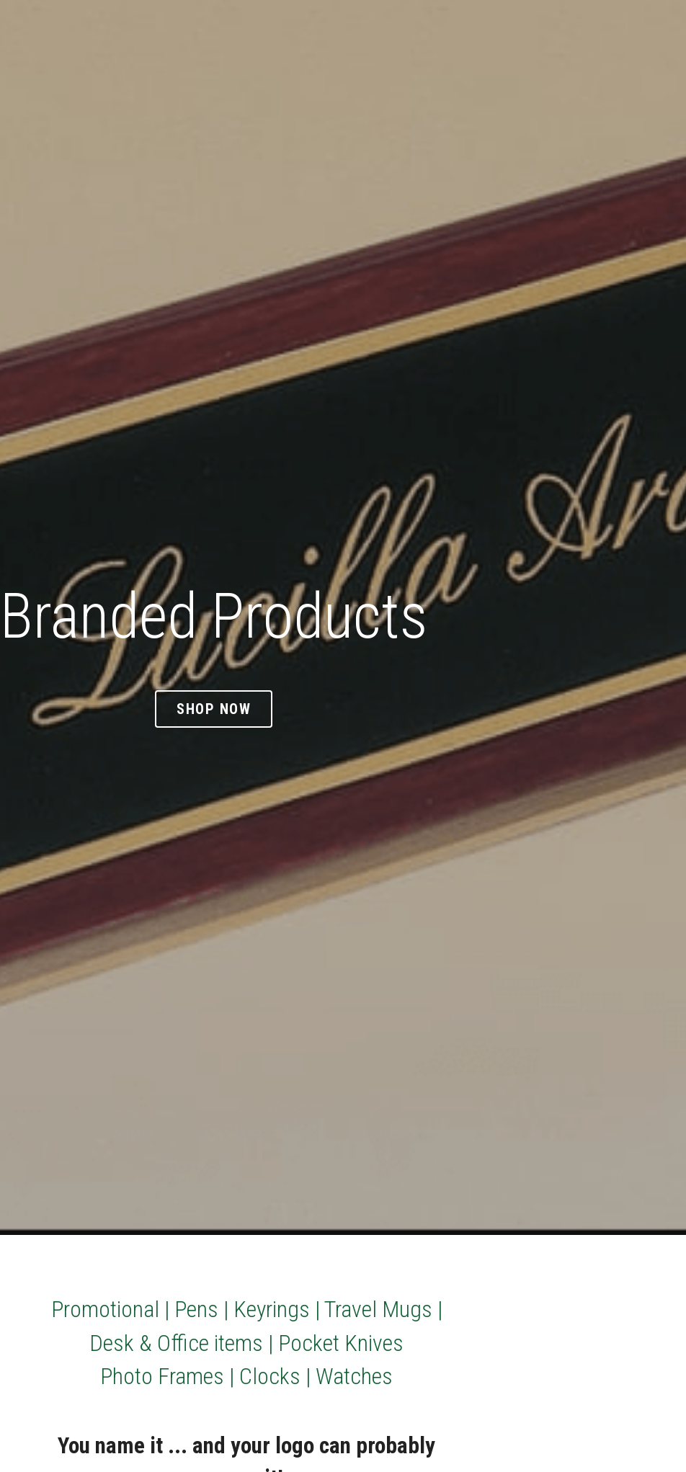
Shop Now (214, 708)
